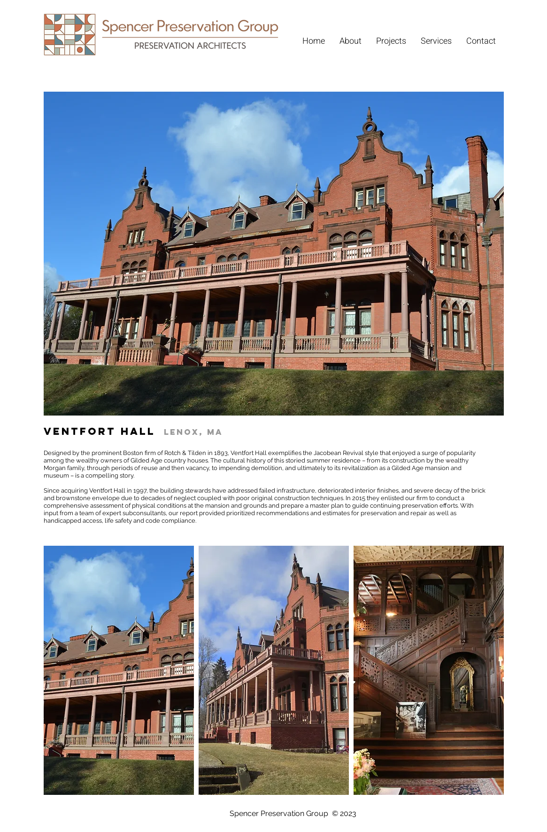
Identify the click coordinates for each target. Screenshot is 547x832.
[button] (119, 670)
